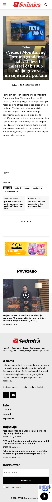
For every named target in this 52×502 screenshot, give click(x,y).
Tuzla (26, 47)
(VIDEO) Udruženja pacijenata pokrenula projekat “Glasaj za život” (13, 205)
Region (6, 437)
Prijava (26, 480)
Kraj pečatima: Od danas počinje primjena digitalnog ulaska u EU (24, 432)
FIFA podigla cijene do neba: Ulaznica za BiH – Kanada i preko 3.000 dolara (26, 442)
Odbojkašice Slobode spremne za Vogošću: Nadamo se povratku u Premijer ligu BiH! (25, 452)
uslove (18, 487)
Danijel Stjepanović (22, 188)
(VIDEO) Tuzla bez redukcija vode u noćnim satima (36, 204)
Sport (5, 447)
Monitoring (37, 188)
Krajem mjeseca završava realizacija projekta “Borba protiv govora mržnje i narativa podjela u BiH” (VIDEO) (24, 318)
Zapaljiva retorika (11, 191)
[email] (26, 472)
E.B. (9, 182)
